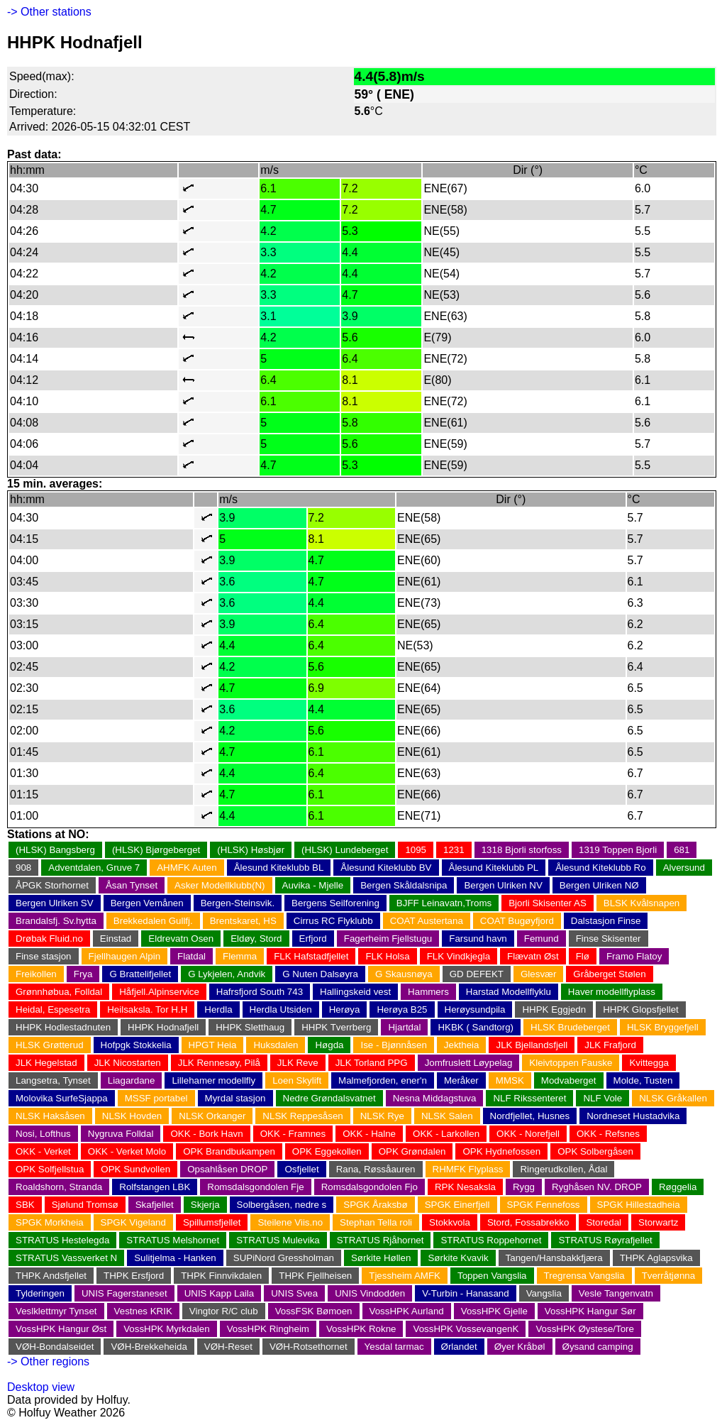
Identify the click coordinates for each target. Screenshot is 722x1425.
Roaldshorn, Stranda (59, 1187)
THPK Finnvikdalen (221, 1275)
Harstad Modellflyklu (508, 991)
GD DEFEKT (477, 974)
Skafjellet (154, 1204)
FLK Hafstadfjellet (311, 956)
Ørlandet (459, 1346)
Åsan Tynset (131, 885)
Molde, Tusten (643, 1080)
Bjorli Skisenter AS (548, 903)
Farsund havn (478, 938)
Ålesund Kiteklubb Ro (600, 867)
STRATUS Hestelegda (62, 1240)
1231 (454, 849)
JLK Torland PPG (371, 1062)
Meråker (461, 1080)
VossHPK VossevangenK (465, 1329)
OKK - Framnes (293, 1133)
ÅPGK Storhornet (52, 885)
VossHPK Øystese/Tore (584, 1329)
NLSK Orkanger (212, 1116)
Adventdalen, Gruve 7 (94, 867)
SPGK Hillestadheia (638, 1204)
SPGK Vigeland (133, 1222)
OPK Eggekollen (327, 1151)
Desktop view (40, 1387)
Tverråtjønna (669, 1275)
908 (23, 867)
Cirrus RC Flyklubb (333, 920)
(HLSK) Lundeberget (344, 849)
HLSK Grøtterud (50, 1045)
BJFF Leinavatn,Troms (443, 903)
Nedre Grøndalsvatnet (329, 1098)
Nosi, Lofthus (43, 1133)
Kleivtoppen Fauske (570, 1062)
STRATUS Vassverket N (66, 1258)
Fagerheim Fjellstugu (388, 938)
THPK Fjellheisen (315, 1275)
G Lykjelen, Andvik (226, 974)
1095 (415, 849)
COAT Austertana (426, 920)
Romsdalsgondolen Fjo (369, 1187)
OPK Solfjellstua (50, 1169)
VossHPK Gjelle (494, 1311)
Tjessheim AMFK (404, 1275)
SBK (25, 1204)
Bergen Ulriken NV (503, 885)
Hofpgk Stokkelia (136, 1045)
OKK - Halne (369, 1133)
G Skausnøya (404, 974)
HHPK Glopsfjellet (641, 1009)
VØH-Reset (228, 1346)
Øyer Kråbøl (519, 1346)
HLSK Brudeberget (570, 1027)
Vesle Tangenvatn (616, 1293)
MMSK (510, 1080)
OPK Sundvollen (135, 1169)
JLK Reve (297, 1062)
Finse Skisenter (608, 938)
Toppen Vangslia (492, 1275)
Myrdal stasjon (235, 1098)
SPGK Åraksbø (375, 1204)
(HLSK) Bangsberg (55, 849)
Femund (541, 938)
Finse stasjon (44, 956)
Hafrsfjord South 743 (259, 991)
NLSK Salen (447, 1116)
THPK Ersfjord (134, 1275)
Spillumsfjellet (211, 1222)
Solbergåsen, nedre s (282, 1204)
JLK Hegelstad (46, 1062)
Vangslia (544, 1293)
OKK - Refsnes (608, 1133)
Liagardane (131, 1080)
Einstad (115, 938)
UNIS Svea (294, 1293)
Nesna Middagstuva (435, 1098)
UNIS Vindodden (370, 1293)
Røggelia (677, 1187)
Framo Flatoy (634, 956)
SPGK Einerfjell (457, 1204)
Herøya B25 (402, 1009)
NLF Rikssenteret (529, 1098)
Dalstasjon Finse (606, 920)
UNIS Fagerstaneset (124, 1293)
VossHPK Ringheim (268, 1329)
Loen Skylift (296, 1080)
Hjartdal (404, 1027)
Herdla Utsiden (281, 1009)
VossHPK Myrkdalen (166, 1329)
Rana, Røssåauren (376, 1169)
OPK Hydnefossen (501, 1151)
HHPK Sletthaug (250, 1027)
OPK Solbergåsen (595, 1151)
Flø (582, 956)
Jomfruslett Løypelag (469, 1062)
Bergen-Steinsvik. (237, 903)
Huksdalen (275, 1045)
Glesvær (538, 974)
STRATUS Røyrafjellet (605, 1240)
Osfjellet (301, 1169)
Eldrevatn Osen (180, 938)
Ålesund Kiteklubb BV (385, 867)
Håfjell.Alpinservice (159, 991)
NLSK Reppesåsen (302, 1116)
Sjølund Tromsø (85, 1204)
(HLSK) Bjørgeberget (156, 849)
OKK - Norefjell (528, 1133)
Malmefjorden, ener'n (382, 1080)
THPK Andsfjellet (51, 1275)
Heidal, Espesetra (53, 1009)
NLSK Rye (382, 1116)
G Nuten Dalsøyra (320, 974)
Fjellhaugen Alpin (125, 956)
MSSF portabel (156, 1098)
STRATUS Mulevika (278, 1240)
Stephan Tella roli (376, 1222)
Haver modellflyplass (611, 991)
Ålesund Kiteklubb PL (494, 867)
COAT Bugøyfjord (517, 920)
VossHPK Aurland (407, 1311)
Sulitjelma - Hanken (175, 1258)
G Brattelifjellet (140, 974)
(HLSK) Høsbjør (250, 849)
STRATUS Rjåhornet (380, 1240)
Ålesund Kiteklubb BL (279, 867)
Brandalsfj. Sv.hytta (56, 920)
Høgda (329, 1045)
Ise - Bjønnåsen (393, 1045)
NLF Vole (602, 1098)
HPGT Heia (213, 1045)
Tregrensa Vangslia (584, 1275)
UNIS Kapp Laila (219, 1293)
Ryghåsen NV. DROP (597, 1187)
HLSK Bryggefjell (663, 1027)
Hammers (428, 991)
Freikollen (36, 974)
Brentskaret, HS (243, 920)
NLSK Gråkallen (673, 1098)
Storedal (603, 1222)
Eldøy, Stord (256, 938)
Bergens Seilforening (335, 903)
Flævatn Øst (533, 956)
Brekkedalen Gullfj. (153, 920)
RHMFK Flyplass (468, 1169)
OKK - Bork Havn (206, 1133)
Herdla (218, 1009)
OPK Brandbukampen (229, 1151)
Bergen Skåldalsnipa (403, 885)
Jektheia (461, 1045)
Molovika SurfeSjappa (62, 1098)
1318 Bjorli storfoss (522, 849)
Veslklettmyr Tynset (56, 1311)
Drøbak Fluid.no (49, 938)
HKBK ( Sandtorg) (475, 1027)
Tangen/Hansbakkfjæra (554, 1258)
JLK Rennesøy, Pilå (219, 1062)
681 (681, 849)
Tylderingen (40, 1293)
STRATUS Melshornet (172, 1240)
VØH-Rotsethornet (309, 1346)
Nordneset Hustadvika (633, 1116)
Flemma (240, 956)
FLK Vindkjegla (458, 956)
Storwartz (658, 1222)
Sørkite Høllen (381, 1258)
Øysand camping (597, 1346)
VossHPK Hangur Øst (61, 1329)
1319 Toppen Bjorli (618, 849)
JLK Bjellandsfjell (531, 1045)
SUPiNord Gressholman (283, 1258)
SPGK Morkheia (50, 1222)
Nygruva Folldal (121, 1133)
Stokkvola (449, 1222)
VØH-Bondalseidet (55, 1346)
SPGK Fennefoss (543, 1204)
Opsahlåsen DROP (227, 1169)
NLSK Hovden (132, 1116)
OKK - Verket (43, 1151)
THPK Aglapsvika (656, 1258)
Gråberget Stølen (609, 974)
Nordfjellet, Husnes (530, 1116)
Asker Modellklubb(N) (219, 885)
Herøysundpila (475, 1009)
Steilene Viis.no (290, 1222)
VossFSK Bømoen (313, 1311)
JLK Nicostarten (127, 1062)
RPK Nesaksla (465, 1187)
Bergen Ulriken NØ (599, 885)
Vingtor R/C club (223, 1311)
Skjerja (205, 1204)
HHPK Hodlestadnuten (63, 1027)
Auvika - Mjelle (313, 885)
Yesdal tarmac (394, 1346)
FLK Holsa (387, 956)
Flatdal (191, 956)
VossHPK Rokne (361, 1329)
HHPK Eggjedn (554, 1009)
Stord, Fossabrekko (528, 1222)
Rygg (524, 1187)
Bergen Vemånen (147, 903)
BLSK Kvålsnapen (641, 903)
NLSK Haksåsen (50, 1116)
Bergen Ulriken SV (55, 903)
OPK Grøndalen (412, 1151)
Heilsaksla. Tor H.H (147, 1009)
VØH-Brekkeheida (149, 1346)
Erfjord (313, 938)
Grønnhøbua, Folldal (59, 991)
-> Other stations (49, 12)
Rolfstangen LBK (154, 1187)
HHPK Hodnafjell (163, 1027)
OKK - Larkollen (446, 1133)
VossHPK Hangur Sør (590, 1311)
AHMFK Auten (186, 867)
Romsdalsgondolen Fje (255, 1187)
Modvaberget (568, 1080)
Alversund (684, 867)
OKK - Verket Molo (127, 1151)
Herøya (344, 1009)
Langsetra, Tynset (53, 1080)
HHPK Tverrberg (336, 1027)
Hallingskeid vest (355, 991)
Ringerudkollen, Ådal (563, 1169)
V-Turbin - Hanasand (465, 1293)
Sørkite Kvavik (458, 1258)
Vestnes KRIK (143, 1311)
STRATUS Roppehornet (490, 1240)
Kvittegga (649, 1062)
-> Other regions (48, 1361)
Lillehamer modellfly (213, 1080)
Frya (83, 974)
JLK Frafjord (610, 1045)
